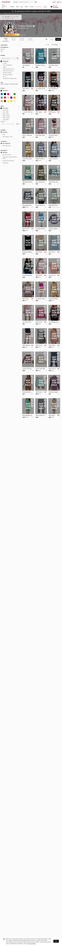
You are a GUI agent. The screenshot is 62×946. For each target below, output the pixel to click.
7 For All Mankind (6, 65)
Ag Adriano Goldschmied (8, 78)
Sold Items (4, 163)
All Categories (4, 47)
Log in (54, 2)
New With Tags (6, 145)
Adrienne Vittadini (7, 74)
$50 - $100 (5, 114)
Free (3, 134)
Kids (22, 6)
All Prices (4, 108)
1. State (4, 63)
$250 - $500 (5, 117)
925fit (3, 67)
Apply (17, 124)
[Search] (27, 2)
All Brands (4, 61)
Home (26, 6)
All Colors (4, 90)
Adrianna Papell (6, 72)
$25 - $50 (4, 112)
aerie (3, 76)
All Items (4, 132)
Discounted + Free (6, 136)
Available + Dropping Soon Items (9, 157)
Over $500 (5, 119)
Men (17, 6)
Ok (56, 941)
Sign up (59, 2)
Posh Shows (38, 6)
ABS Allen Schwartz (7, 71)
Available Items (6, 154)
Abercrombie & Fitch (7, 69)
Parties (32, 6)
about (52, 39)
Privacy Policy (32, 943)
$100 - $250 (5, 116)
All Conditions (5, 143)
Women (12, 6)
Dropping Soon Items (7, 160)
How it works (45, 6)
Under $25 (5, 110)
